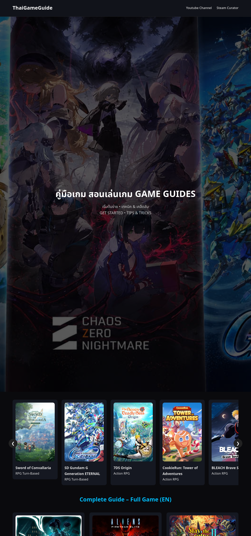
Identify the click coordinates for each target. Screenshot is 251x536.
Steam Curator (227, 8)
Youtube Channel (199, 8)
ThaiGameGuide (33, 8)
